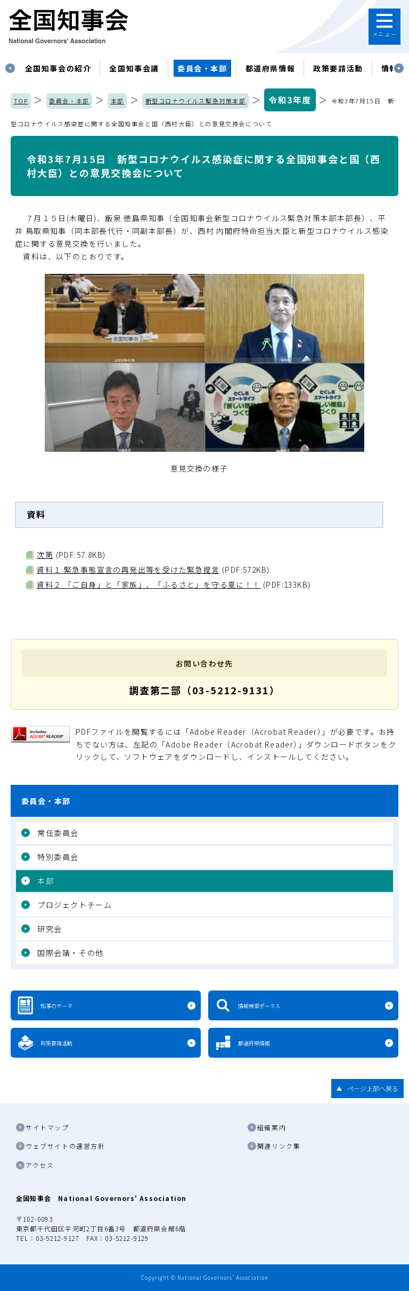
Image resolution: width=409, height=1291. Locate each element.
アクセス (40, 1165)
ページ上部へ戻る (372, 1088)
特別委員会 (58, 856)
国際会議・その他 (70, 952)
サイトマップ (47, 1127)
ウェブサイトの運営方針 (65, 1145)
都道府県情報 (271, 68)
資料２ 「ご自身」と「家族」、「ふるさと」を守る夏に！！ (148, 584)
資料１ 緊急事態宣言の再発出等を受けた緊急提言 (128, 569)
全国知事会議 (134, 68)
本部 (117, 100)
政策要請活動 (338, 68)
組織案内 (271, 1127)
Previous (10, 68)
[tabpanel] (58, 68)
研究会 (49, 928)
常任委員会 (58, 832)
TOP (21, 100)
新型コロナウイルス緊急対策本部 (195, 100)
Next (399, 68)
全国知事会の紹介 (58, 68)
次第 (45, 554)
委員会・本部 (202, 68)
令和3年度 (290, 99)
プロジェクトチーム (74, 904)
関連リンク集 (279, 1145)
